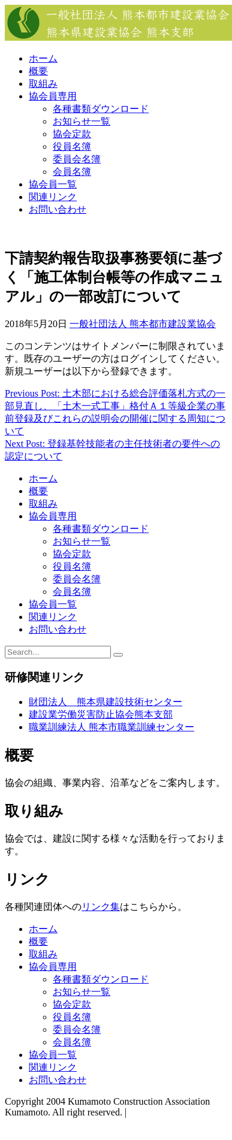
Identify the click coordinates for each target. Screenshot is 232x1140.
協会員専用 (53, 96)
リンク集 (101, 907)
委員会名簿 (77, 159)
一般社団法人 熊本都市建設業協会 (143, 324)
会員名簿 (72, 172)
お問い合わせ (57, 209)
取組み (43, 83)
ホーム (43, 58)
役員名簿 (72, 146)
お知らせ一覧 (81, 121)
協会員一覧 (53, 184)
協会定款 (72, 134)
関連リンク (53, 197)
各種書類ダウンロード (101, 109)
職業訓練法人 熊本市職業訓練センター (111, 727)
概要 (38, 71)
